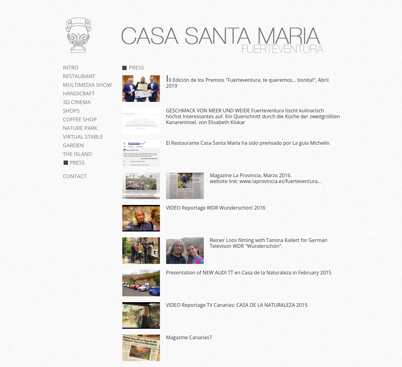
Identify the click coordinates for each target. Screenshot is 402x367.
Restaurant (79, 76)
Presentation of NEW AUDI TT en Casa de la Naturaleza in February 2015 (249, 272)
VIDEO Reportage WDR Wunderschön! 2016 (216, 207)
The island (77, 154)
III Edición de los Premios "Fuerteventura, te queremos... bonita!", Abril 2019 (247, 83)
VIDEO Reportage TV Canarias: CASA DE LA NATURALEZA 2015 (237, 305)
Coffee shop (80, 119)
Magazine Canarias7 (189, 337)
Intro (71, 67)
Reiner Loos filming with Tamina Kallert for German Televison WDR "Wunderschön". (269, 243)
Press (77, 162)
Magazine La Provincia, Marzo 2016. (251, 175)
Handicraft (79, 93)
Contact (75, 176)
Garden (73, 145)
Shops (71, 110)
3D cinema (77, 102)
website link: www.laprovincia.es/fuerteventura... (265, 181)
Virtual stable (83, 136)
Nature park (80, 128)
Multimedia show (87, 84)
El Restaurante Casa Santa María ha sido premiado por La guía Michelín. (248, 143)
